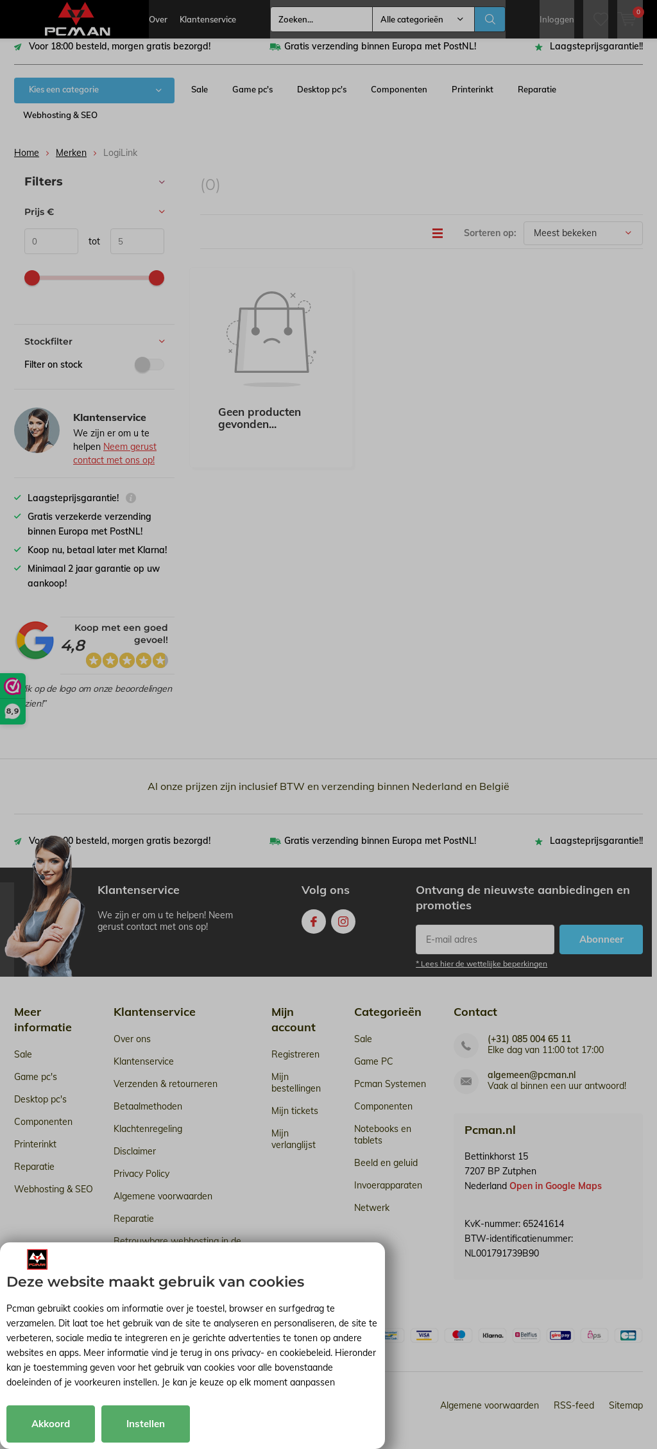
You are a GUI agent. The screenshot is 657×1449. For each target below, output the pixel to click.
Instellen (145, 1424)
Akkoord (50, 1424)
